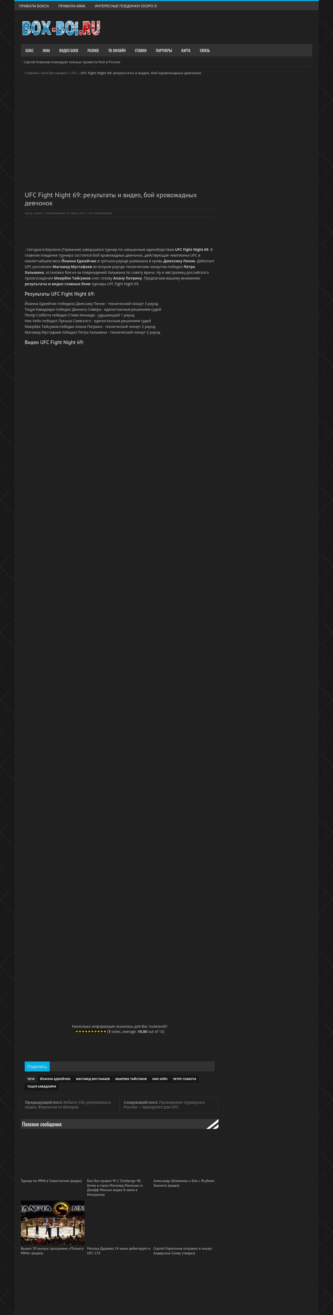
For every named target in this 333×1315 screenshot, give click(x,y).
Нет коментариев (100, 213)
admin (38, 213)
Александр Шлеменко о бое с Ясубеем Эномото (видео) (183, 1183)
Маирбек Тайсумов (131, 1079)
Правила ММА (71, 5)
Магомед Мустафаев (93, 1079)
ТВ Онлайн (117, 50)
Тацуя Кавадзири (41, 1086)
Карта (185, 50)
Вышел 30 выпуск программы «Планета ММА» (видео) (52, 1250)
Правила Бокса (34, 5)
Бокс (29, 50)
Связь (205, 50)
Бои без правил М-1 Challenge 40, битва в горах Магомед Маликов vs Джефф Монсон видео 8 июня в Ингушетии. (115, 1188)
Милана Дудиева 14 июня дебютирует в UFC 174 (118, 1250)
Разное (93, 50)
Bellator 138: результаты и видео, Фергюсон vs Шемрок (68, 1105)
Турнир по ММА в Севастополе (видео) (51, 1181)
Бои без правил (54, 73)
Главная (31, 73)
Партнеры (164, 50)
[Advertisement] (119, 231)
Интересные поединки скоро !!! (126, 5)
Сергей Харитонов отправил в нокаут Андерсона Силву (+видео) (182, 1250)
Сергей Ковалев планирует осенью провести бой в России (72, 62)
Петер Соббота (184, 1079)
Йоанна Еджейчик (55, 1079)
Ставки (140, 50)
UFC (74, 73)
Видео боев (68, 50)
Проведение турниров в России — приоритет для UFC (164, 1105)
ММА (46, 50)
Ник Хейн (160, 1079)
